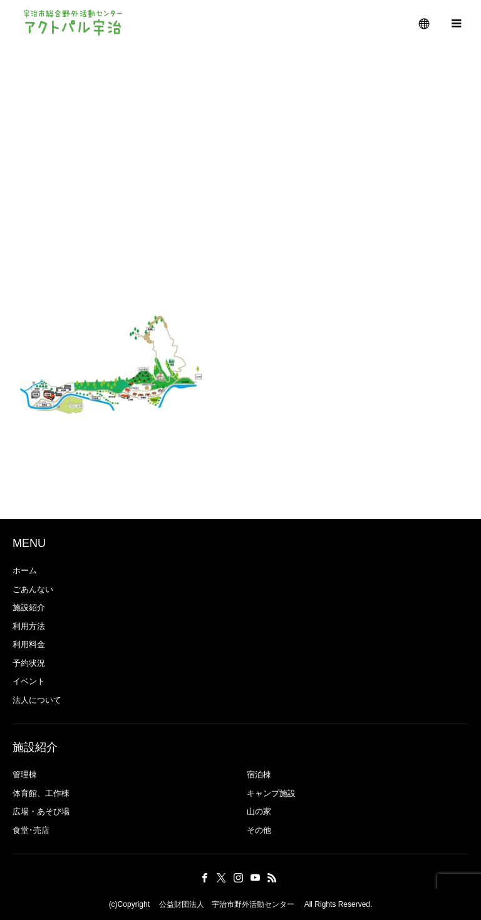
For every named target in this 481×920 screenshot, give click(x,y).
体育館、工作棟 (41, 793)
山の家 (259, 811)
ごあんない (33, 589)
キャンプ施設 (271, 793)
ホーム (25, 570)
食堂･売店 (31, 830)
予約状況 (29, 663)
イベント (29, 681)
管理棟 (29, 774)
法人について (37, 700)
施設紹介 (29, 607)
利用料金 (29, 644)
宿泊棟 (259, 774)
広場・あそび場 (41, 811)
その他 (259, 830)
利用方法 (29, 626)
